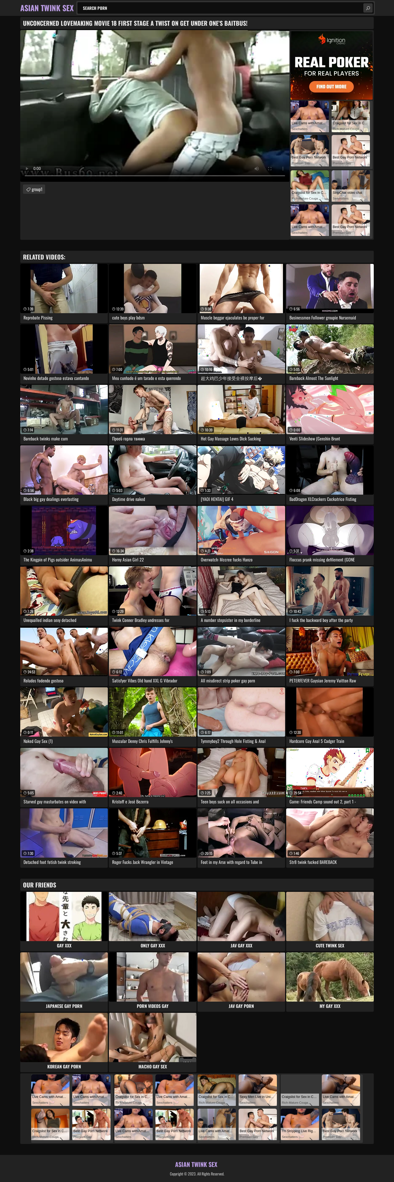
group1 (37, 189)
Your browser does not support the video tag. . (154, 106)
